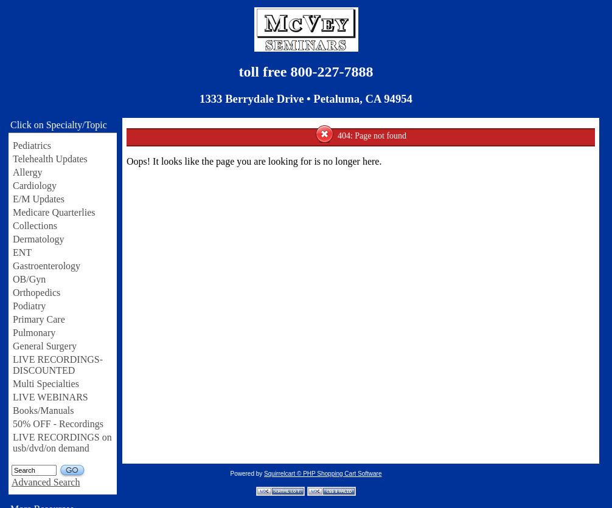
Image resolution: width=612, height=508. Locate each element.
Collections (35, 226)
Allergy (28, 172)
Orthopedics (36, 292)
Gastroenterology (46, 266)
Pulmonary (34, 333)
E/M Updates (38, 199)
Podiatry (29, 306)
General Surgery (45, 346)
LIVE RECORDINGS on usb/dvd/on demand (62, 442)
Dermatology (38, 239)
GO (72, 470)
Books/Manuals (43, 410)
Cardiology (35, 185)
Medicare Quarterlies (54, 212)
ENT (22, 252)
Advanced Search (46, 482)
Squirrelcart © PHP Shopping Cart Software (322, 473)
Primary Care (39, 319)
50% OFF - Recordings (58, 424)
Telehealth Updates (50, 159)
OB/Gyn (29, 279)
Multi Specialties (46, 384)
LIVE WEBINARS (50, 397)
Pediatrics (32, 145)
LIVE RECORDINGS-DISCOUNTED (58, 365)
